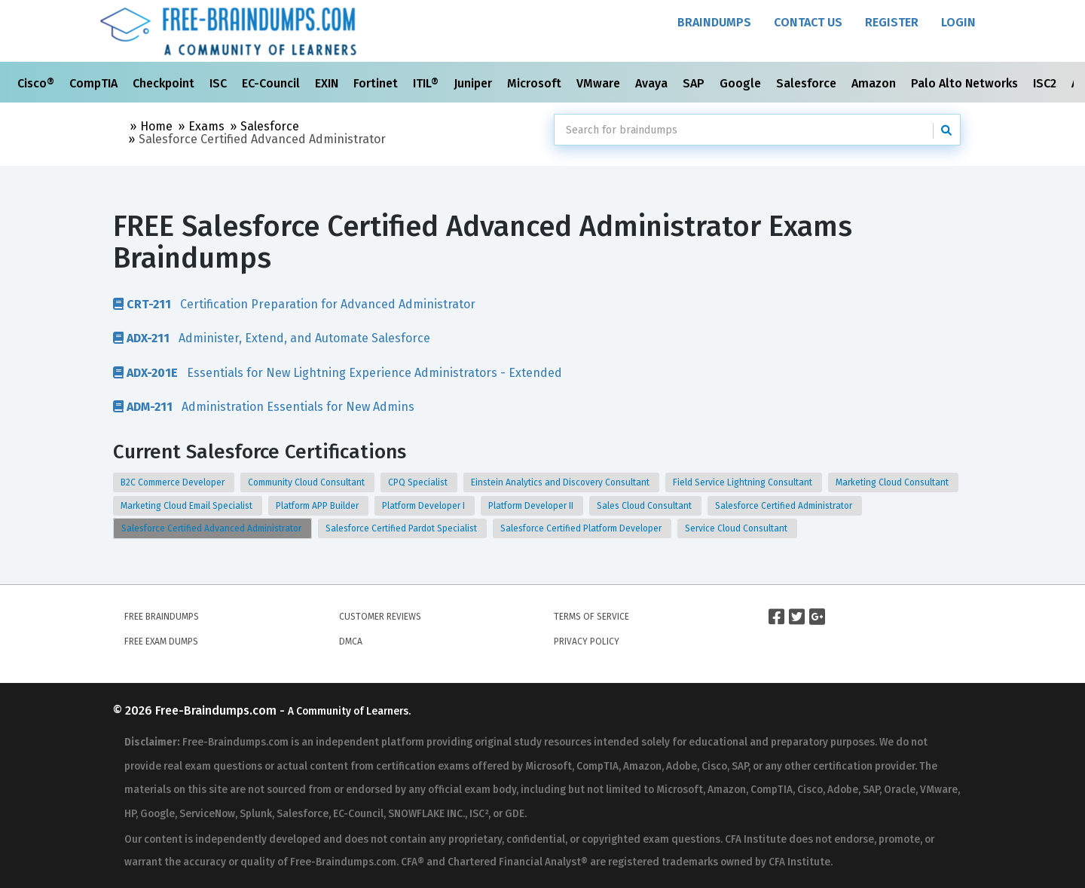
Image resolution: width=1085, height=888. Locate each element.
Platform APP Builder (318, 506)
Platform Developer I (424, 506)
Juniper (474, 83)
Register (891, 22)
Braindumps (714, 22)
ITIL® (427, 83)
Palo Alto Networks (966, 83)
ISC (219, 83)
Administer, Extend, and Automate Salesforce (271, 337)
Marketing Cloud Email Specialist (188, 506)
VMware (599, 83)
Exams (206, 126)
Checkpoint (165, 83)
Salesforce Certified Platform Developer (582, 528)
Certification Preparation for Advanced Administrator (294, 303)
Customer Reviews (380, 616)
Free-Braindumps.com (217, 710)
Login (958, 22)
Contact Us (808, 22)
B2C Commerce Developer (174, 482)
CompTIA (95, 83)
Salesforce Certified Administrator (784, 506)
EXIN (328, 83)
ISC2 (1046, 83)
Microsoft (535, 83)
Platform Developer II (532, 506)
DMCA (350, 641)
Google (742, 83)
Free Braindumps (161, 616)
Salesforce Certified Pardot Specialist (402, 528)
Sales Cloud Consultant (645, 506)
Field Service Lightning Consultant (744, 482)
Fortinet (377, 83)
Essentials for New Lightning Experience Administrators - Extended (337, 372)
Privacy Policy (586, 641)
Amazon (875, 83)
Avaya (653, 83)
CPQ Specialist (419, 482)
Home (156, 126)
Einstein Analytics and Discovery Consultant (561, 482)
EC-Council (272, 83)
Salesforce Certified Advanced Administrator (212, 528)
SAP (695, 83)
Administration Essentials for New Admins (263, 406)
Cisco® (37, 83)
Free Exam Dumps (161, 641)
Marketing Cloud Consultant (893, 482)
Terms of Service (591, 616)
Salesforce (807, 83)
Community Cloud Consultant (307, 482)
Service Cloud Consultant (737, 528)
